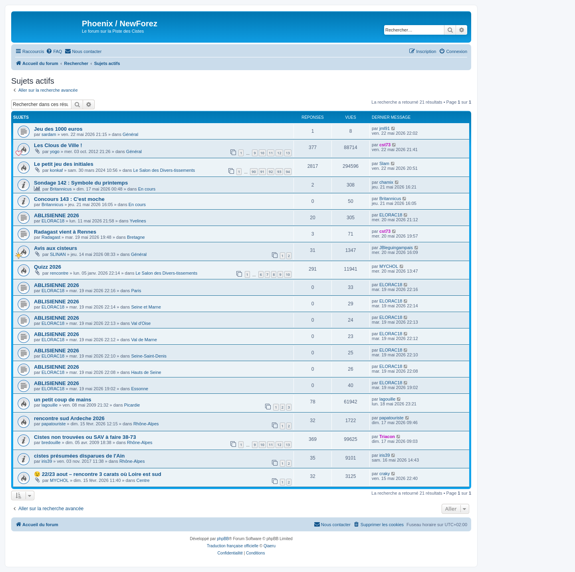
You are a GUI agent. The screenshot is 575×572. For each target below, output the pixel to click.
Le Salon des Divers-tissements (164, 170)
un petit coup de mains (62, 400)
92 (271, 171)
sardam (49, 134)
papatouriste (54, 423)
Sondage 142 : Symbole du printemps (81, 183)
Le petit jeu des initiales (63, 164)
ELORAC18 (53, 220)
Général (130, 134)
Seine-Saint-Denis (149, 356)
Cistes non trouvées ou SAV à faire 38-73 (85, 437)
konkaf (56, 170)
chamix (386, 182)
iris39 (47, 461)
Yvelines (138, 220)
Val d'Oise (141, 323)
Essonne (139, 388)
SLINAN (58, 254)
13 (288, 152)
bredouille (51, 442)
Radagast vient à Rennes (65, 232)
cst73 (385, 144)
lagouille (50, 405)
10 (262, 152)
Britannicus (60, 189)
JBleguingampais (396, 247)
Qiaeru (270, 546)
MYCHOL (388, 266)
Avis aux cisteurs (55, 248)
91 (262, 171)
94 (288, 171)
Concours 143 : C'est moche (69, 199)
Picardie (132, 405)
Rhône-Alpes (146, 423)
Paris (136, 290)
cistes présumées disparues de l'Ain (79, 456)
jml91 (384, 128)
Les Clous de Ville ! (58, 145)
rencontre (59, 273)
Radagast (51, 237)
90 (254, 171)
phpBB (223, 539)
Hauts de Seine (146, 372)
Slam (384, 163)
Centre (142, 480)
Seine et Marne (146, 307)
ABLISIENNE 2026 (56, 215)
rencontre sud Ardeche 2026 (69, 418)
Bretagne (136, 237)
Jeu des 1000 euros (58, 129)
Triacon (387, 436)
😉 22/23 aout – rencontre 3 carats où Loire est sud (97, 474)
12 (279, 152)
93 (279, 171)
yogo (54, 151)
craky (384, 473)
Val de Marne (144, 339)
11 (271, 152)
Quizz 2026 (47, 267)
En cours (146, 189)
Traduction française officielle (232, 546)
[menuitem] (54, 51)
